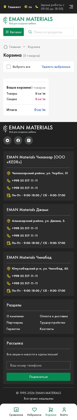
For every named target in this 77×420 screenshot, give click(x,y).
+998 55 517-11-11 (22, 180)
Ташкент (12, 7)
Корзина (34, 47)
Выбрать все (18, 67)
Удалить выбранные (56, 67)
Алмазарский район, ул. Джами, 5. (36, 221)
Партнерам (15, 322)
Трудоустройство (52, 322)
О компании (15, 316)
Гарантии (13, 329)
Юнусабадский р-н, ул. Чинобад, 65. (38, 268)
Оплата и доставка (54, 316)
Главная (12, 46)
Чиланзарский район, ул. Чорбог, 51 (37, 173)
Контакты (47, 329)
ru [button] (28, 7)
